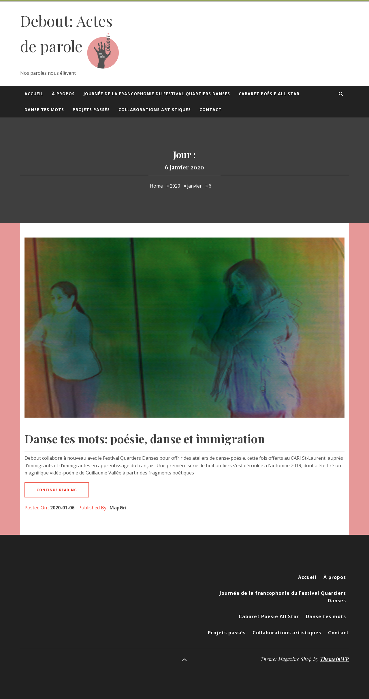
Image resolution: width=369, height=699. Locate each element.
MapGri (118, 507)
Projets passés (91, 109)
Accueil (34, 93)
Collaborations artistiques (154, 109)
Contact (210, 109)
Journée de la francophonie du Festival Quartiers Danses (156, 93)
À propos (63, 93)
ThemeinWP (334, 659)
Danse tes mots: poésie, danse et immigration (145, 438)
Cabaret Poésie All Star (269, 93)
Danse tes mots (44, 109)
